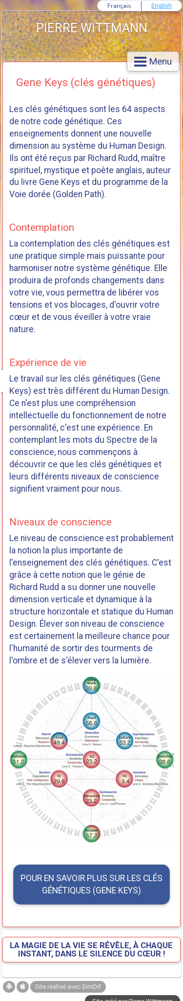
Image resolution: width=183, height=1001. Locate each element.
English (161, 5)
